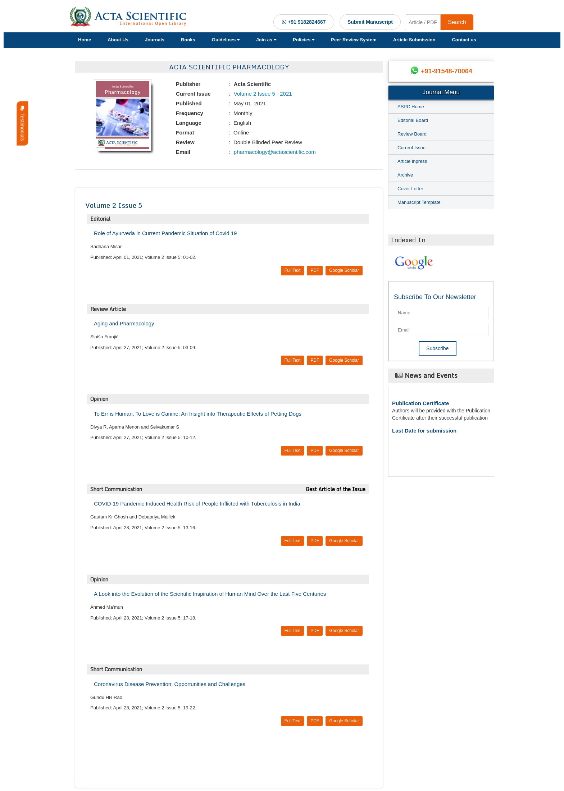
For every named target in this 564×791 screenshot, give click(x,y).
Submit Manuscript (370, 22)
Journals (154, 39)
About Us (118, 39)
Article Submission (414, 39)
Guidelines (226, 39)
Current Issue (411, 147)
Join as (266, 39)
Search (457, 22)
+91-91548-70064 (446, 71)
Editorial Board (412, 120)
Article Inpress (412, 161)
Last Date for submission (424, 430)
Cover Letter (410, 188)
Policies (303, 39)
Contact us (464, 39)
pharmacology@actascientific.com (274, 152)
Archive (405, 175)
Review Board (412, 134)
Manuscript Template (419, 202)
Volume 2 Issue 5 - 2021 (262, 94)
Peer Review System (353, 39)
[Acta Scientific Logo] (130, 17)
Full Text (292, 270)
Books (188, 39)
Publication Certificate (420, 403)
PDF (314, 270)
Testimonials (22, 123)
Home (84, 39)
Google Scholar (344, 270)
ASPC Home (410, 106)
